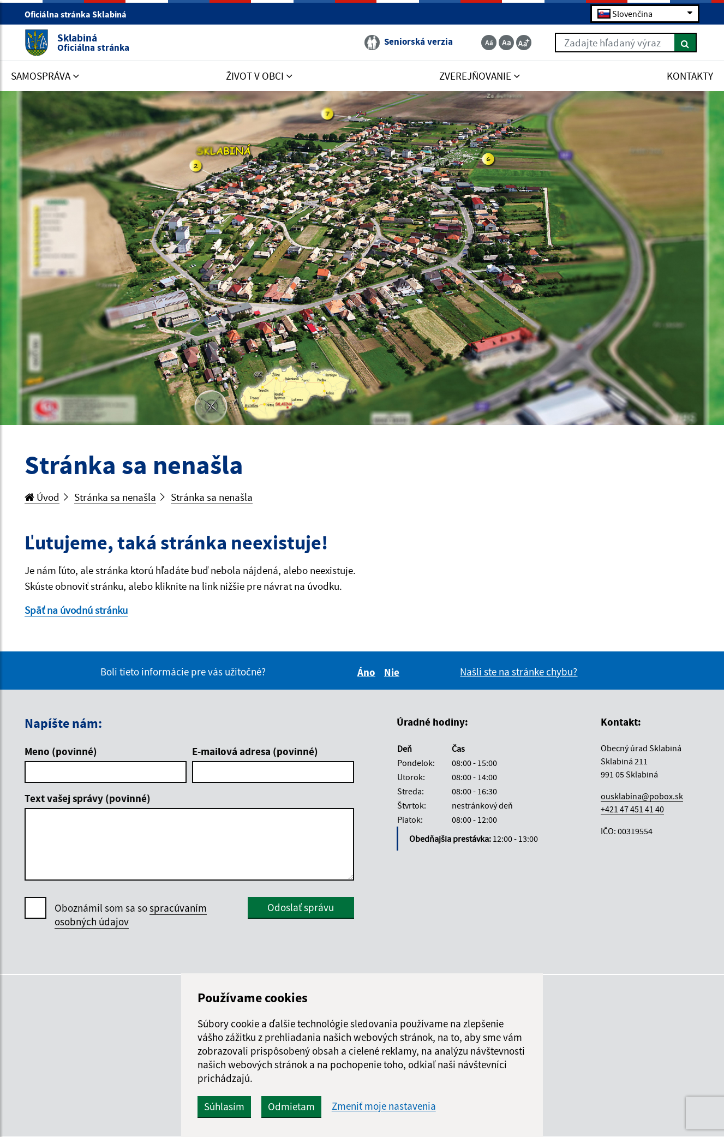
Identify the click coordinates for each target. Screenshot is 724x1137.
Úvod (42, 497)
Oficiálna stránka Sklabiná (80, 14)
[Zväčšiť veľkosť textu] (523, 42)
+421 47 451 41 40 (632, 809)
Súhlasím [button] (224, 1106)
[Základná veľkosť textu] (506, 42)
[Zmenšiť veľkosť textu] (488, 42)
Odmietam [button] (291, 1106)
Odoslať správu (300, 907)
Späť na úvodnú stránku (76, 610)
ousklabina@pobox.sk (642, 796)
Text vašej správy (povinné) (88, 798)
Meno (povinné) (61, 751)
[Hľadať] (685, 42)
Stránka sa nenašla (115, 497)
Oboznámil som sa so (131, 915)
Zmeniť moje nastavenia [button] (384, 1106)
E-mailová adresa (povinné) (255, 751)
